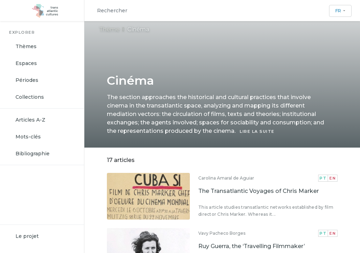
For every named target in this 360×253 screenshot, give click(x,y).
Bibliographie (32, 153)
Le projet (27, 236)
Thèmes (26, 46)
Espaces (26, 63)
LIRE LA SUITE (257, 131)
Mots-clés (28, 137)
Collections (29, 97)
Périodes (26, 80)
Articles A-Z (30, 120)
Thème (109, 29)
